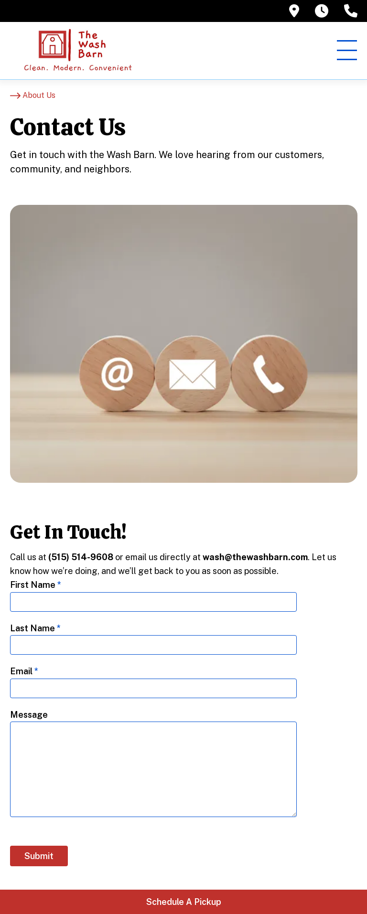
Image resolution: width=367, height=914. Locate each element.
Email (24, 671)
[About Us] (32, 95)
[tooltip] (294, 11)
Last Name (35, 628)
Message (29, 715)
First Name (35, 585)
